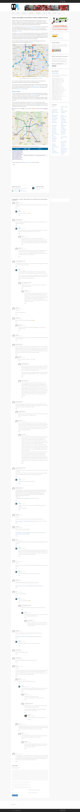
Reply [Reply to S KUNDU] (16, 207)
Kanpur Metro (54, 128)
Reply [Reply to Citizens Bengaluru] (25, 712)
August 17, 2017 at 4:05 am (18, 515)
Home (13, 13)
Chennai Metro (54, 116)
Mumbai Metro (63, 132)
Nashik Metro (54, 136)
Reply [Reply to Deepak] (19, 360)
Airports (62, 109)
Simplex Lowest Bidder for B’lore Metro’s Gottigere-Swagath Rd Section (30, 17)
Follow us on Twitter (62, 1)
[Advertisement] (30, 175)
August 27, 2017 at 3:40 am (18, 580)
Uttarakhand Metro (64, 149)
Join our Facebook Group (64, 1)
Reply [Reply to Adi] (16, 595)
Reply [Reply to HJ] (16, 761)
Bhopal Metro (63, 112)
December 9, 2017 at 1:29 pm (19, 666)
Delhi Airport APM (55, 118)
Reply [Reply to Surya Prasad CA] (16, 225)
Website (29, 787)
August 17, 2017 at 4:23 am (18, 527)
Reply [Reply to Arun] (16, 676)
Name (29, 782)
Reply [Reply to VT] (16, 568)
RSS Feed (18, 188)
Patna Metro (54, 141)
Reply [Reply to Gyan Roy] (25, 303)
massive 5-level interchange (37, 28)
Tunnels (53, 149)
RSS (61, 810)
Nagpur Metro (63, 133)
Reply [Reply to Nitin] (22, 244)
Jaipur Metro (63, 126)
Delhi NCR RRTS (63, 119)
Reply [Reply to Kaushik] (19, 330)
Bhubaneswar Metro (55, 115)
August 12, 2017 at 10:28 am (19, 402)
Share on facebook (23, 190)
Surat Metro (63, 144)
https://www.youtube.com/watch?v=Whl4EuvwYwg (24, 521)
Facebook (62, 810)
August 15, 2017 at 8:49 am (18, 468)
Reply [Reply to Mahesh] (16, 340)
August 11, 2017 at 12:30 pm (19, 318)
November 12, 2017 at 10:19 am (19, 650)
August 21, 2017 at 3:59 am (18, 561)
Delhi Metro (63, 118)
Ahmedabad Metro (55, 109)
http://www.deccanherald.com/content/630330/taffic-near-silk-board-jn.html (28, 636)
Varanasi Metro (54, 151)
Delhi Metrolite (54, 119)
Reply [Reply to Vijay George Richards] (16, 266)
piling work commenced (20, 88)
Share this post (15, 190)
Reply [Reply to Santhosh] (16, 322)
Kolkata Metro (54, 129)
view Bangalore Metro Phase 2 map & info (37, 78)
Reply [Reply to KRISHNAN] (16, 522)
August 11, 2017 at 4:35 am (18, 220)
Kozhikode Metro (63, 129)
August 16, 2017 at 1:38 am (18, 488)
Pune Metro (54, 144)
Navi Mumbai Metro (64, 136)
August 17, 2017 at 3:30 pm (18, 540)
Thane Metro (54, 145)
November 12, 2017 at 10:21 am (19, 658)
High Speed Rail (54, 125)
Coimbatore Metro (64, 116)
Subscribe (54, 65)
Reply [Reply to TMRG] (19, 214)
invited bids (18, 33)
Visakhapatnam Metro (55, 152)
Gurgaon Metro (63, 121)
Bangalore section (27, 162)
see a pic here (37, 643)
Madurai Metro (63, 131)
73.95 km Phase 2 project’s (30, 26)
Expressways (54, 121)
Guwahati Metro (54, 122)
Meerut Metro (54, 132)
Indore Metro (54, 126)
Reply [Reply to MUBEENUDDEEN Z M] (16, 500)
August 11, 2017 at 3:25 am (18, 203)
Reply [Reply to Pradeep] (16, 314)
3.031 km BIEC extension (34, 87)
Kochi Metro (63, 128)
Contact (54, 13)
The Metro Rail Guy (18, 810)
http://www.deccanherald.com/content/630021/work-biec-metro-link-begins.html (29, 585)
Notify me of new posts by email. (32, 792)
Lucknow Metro (54, 131)
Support (59, 13)
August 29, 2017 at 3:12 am (18, 631)
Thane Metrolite (63, 145)
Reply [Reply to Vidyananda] (16, 654)
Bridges (62, 115)
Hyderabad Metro (63, 125)
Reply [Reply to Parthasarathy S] (22, 376)
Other (62, 138)
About (49, 13)
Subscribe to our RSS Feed (61, 1)
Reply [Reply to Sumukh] (19, 256)
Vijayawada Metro (64, 151)
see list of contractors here (39, 86)
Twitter (24, 188)
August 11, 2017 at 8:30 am (18, 308)
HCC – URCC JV (19, 31)
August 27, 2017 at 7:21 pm (18, 592)
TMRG (42, 186)
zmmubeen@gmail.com (25, 498)
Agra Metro (53, 106)
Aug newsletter (30, 271)
